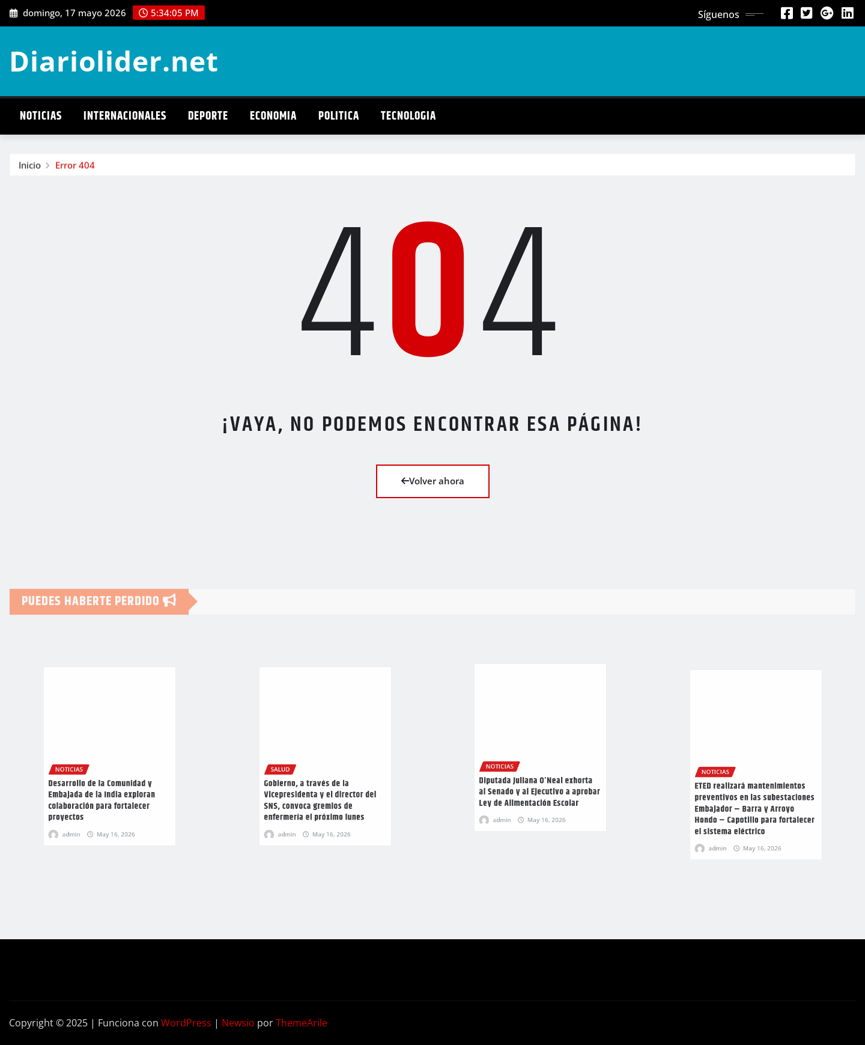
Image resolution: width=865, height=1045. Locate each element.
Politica (338, 116)
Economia (273, 116)
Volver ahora (432, 481)
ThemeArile (301, 1022)
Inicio (30, 169)
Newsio (238, 1022)
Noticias (41, 116)
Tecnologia (408, 116)
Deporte (208, 116)
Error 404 (75, 169)
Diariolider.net (114, 60)
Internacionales (124, 116)
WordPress (186, 1022)
